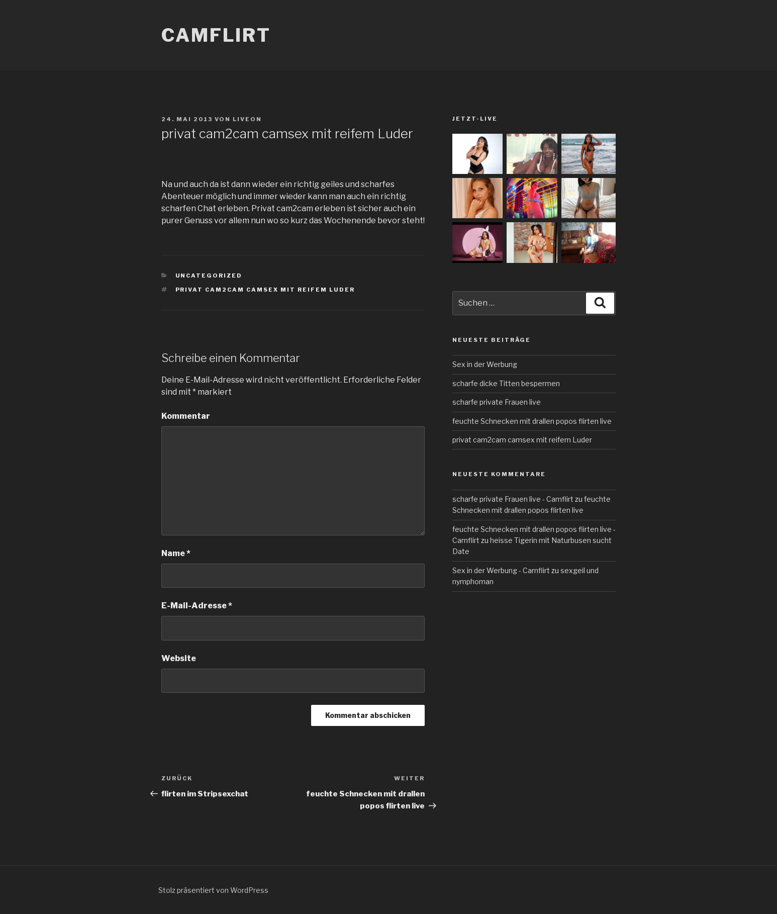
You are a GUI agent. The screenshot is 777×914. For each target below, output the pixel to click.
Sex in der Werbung (484, 364)
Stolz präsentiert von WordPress (213, 890)
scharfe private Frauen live (496, 402)
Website (178, 658)
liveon (247, 119)
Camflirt (216, 35)
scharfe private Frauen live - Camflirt (512, 499)
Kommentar (185, 416)
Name (175, 553)
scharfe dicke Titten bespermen (506, 383)
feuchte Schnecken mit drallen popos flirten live (532, 421)
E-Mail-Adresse (196, 605)
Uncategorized (209, 275)
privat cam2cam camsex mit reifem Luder (265, 289)
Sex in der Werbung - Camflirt (501, 570)
